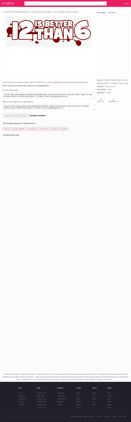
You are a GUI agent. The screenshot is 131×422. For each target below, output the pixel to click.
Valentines (60, 402)
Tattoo (109, 407)
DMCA (115, 416)
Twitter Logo (40, 396)
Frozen (78, 393)
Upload (126, 3)
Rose (109, 399)
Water (109, 402)
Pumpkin (21, 405)
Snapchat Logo (41, 405)
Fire (93, 396)
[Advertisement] (47, 62)
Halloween (60, 396)
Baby (78, 399)
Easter (59, 405)
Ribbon (109, 405)
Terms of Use (122, 416)
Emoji (109, 393)
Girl (77, 396)
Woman (79, 402)
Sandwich (22, 396)
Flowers (109, 396)
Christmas (60, 393)
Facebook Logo (41, 402)
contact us (57, 82)
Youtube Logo (40, 399)
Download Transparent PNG (15, 115)
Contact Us (107, 416)
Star (93, 402)
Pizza (20, 393)
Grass (94, 399)
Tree (93, 405)
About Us (99, 416)
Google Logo (40, 407)
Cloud (94, 393)
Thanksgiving (61, 399)
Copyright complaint (37, 115)
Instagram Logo (41, 393)
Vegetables (22, 399)
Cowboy (79, 405)
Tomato (21, 402)
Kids (77, 407)
